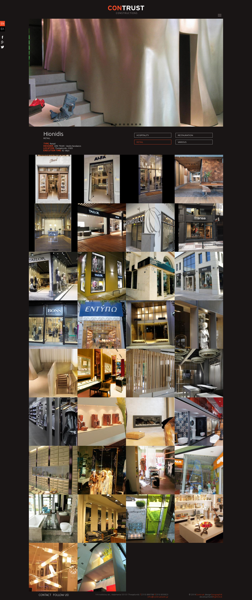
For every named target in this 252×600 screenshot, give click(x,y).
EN (2, 23)
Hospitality (142, 135)
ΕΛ (2, 28)
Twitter (2, 47)
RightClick (217, 597)
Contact (45, 595)
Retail (46, 138)
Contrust (200, 594)
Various (182, 142)
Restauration (185, 135)
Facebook (2, 37)
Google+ (2, 42)
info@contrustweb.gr (158, 597)
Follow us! (61, 595)
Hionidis (53, 134)
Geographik (216, 594)
